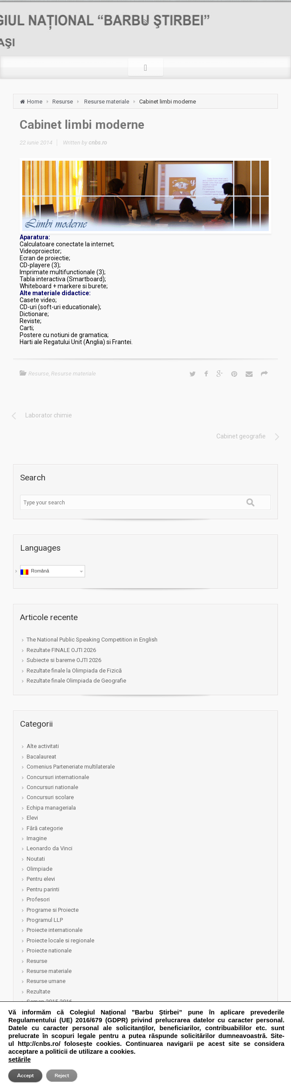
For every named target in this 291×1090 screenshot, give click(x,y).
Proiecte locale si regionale (60, 940)
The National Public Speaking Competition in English (92, 639)
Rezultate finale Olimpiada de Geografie (76, 680)
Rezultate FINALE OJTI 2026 (61, 650)
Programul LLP (45, 920)
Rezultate (38, 991)
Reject (62, 1075)
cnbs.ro (98, 142)
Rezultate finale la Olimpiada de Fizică (74, 670)
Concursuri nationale (52, 787)
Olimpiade (39, 869)
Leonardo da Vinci (49, 848)
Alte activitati (43, 746)
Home (34, 101)
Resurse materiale (106, 101)
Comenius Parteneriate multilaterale (71, 766)
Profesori (38, 899)
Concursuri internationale (58, 777)
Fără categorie (45, 828)
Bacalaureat (41, 756)
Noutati (36, 858)
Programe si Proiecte (53, 910)
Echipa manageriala (51, 807)
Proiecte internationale (54, 930)
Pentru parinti (43, 889)
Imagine (37, 838)
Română (35, 571)
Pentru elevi (41, 879)
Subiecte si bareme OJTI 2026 (64, 660)
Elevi (32, 817)
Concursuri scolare (50, 797)
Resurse (62, 101)
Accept (25, 1075)
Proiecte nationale (49, 950)
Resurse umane (46, 981)
